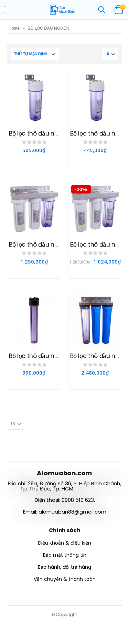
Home (14, 28)
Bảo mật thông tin (64, 555)
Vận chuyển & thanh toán (65, 579)
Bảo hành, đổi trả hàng (64, 567)
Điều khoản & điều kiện (64, 542)
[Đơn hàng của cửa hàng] (35, 54)
